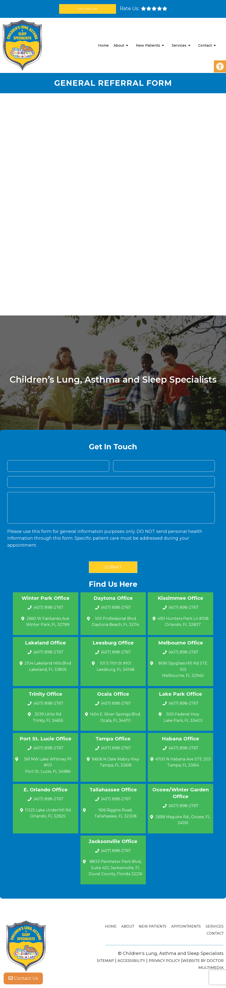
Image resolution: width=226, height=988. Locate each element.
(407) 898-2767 (48, 607)
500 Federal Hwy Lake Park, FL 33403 (183, 717)
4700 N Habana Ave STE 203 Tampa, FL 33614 (183, 762)
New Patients (148, 45)
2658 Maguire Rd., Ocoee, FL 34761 (183, 820)
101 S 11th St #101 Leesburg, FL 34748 (115, 666)
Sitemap (105, 960)
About (119, 45)
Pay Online (88, 9)
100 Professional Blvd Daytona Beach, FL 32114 (115, 621)
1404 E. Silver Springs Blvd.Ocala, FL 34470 (115, 717)
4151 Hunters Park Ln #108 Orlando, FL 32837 (183, 621)
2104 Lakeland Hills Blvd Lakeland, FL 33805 (47, 666)
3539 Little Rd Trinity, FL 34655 (48, 717)
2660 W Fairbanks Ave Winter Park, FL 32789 (48, 621)
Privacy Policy (164, 960)
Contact (205, 45)
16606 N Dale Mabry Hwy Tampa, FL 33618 (115, 762)
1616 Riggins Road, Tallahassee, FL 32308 (115, 813)
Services (179, 45)
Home (103, 45)
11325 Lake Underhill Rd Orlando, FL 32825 (48, 813)
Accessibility (131, 960)
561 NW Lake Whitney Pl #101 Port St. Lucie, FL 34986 (47, 765)
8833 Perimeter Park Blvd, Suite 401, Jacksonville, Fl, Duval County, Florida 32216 (115, 867)
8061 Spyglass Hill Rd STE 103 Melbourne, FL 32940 (183, 669)
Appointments (186, 926)
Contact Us (23, 978)
